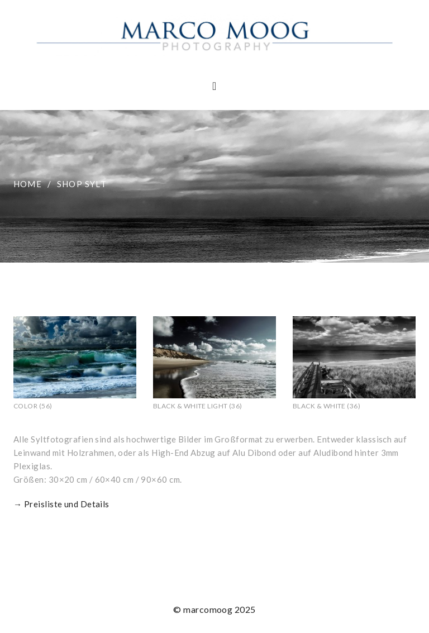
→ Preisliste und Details (61, 504)
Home (27, 184)
